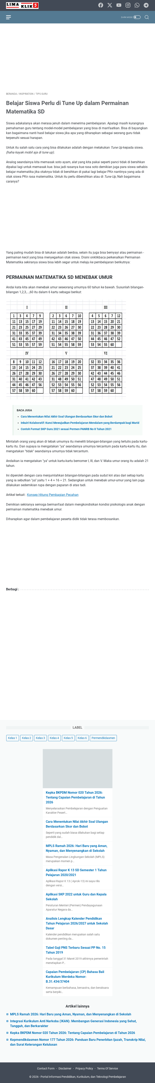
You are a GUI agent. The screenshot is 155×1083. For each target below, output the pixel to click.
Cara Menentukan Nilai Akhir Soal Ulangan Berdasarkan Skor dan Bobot (66, 416)
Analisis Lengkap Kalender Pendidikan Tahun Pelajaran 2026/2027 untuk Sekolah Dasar (77, 923)
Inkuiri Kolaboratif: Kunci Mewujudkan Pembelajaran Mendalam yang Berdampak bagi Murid (80, 423)
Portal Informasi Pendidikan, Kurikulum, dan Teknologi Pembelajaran (83, 1076)
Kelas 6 (82, 738)
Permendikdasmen (103, 738)
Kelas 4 (54, 738)
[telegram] (146, 5)
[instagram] (128, 5)
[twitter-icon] (110, 5)
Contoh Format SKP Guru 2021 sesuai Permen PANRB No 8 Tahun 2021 (66, 429)
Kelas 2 (26, 738)
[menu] (11, 17)
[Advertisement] (77, 57)
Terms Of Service (107, 1068)
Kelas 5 (68, 738)
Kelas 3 (40, 738)
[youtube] (119, 5)
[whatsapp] (137, 5)
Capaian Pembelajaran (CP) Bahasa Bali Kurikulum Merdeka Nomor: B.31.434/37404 (75, 976)
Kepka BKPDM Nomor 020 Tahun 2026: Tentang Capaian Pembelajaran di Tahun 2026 (75, 797)
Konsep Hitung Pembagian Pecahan (53, 495)
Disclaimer (65, 1068)
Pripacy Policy (84, 1068)
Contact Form (45, 1068)
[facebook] (101, 5)
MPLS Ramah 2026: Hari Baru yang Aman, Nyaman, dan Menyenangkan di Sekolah (70, 1014)
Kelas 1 (12, 738)
